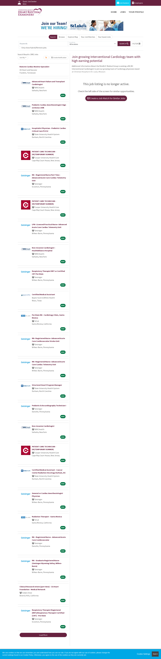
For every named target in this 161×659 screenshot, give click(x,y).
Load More (43, 635)
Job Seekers (123, 2)
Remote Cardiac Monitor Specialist (34, 66)
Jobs (123, 12)
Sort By (22, 57)
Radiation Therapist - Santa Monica (47, 516)
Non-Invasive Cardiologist (43, 426)
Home (114, 12)
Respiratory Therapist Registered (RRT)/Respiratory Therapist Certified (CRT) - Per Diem (48, 613)
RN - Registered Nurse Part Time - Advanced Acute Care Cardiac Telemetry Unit (49, 178)
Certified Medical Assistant (43, 294)
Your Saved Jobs (104, 37)
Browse (62, 37)
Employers (137, 2)
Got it (155, 654)
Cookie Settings (143, 654)
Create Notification (58, 57)
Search (53, 37)
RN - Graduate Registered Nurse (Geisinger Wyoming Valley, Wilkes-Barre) (47, 563)
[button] (136, 43)
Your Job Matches (88, 37)
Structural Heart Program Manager (47, 385)
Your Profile (136, 12)
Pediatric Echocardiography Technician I (49, 405)
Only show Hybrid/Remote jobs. (34, 47)
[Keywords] (43, 43)
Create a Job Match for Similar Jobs (106, 98)
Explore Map (73, 37)
